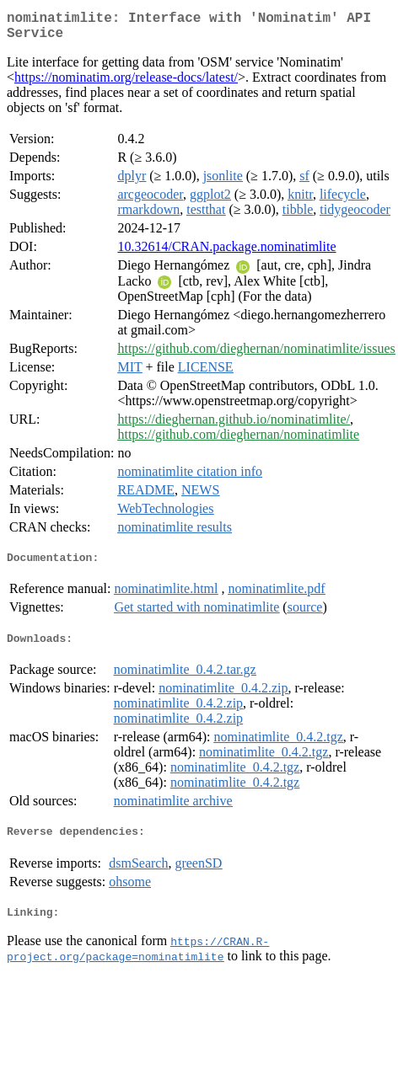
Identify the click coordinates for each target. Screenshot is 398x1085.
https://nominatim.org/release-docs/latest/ (126, 84)
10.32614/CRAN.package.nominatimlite (226, 253)
